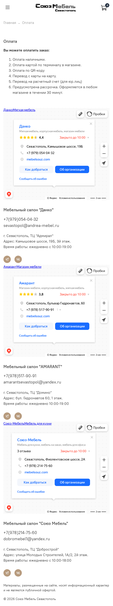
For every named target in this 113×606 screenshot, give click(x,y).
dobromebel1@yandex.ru (26, 538)
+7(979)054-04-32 (20, 219)
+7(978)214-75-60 (20, 532)
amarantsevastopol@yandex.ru (32, 382)
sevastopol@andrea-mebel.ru (31, 225)
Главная (9, 22)
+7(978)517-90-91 (19, 375)
